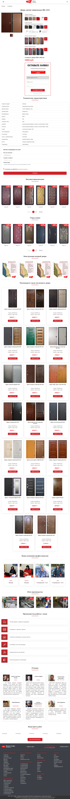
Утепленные (6, 755)
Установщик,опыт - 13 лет (42, 582)
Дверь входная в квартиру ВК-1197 (46, 535)
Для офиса (6, 764)
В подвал (5, 770)
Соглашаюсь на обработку (16, 169)
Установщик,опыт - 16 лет (57, 582)
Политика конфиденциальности (58, 765)
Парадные (6, 760)
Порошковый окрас (7, 781)
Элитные (22, 757)
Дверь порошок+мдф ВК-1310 (13, 384)
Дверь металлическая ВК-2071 (58, 422)
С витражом (6, 784)
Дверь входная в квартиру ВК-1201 (35, 497)
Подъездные (6, 766)
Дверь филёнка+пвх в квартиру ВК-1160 (57, 347)
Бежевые (39, 764)
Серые (38, 763)
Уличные (5, 773)
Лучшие (38, 754)
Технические (23, 776)
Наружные (22, 779)
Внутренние (22, 781)
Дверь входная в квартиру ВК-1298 (12, 346)
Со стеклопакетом (7, 793)
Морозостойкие (40, 757)
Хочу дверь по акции (38, 90)
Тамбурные (6, 761)
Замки (55, 763)
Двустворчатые (23, 770)
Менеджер (10, 582)
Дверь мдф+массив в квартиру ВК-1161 (35, 423)
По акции (39, 775)
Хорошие (39, 755)
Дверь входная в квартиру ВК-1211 (24, 535)
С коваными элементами (9, 787)
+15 (45, 18)
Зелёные (39, 770)
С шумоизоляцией (24, 764)
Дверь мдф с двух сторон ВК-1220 (58, 384)
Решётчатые (22, 778)
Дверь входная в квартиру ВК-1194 (35, 346)
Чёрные (38, 766)
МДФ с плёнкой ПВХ (8, 779)
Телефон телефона (8, 157)
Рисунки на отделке (58, 761)
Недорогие (22, 754)
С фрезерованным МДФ (8, 791)
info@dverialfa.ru (64, 746)
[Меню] (3, 1)
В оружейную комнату (8, 769)
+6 (45, 26)
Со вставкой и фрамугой (25, 773)
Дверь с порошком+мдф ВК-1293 (13, 497)
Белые (38, 767)
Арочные (22, 775)
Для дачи (5, 758)
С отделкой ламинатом (8, 790)
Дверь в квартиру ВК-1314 (12, 422)
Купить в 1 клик (12, 320)
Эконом (22, 755)
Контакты (56, 757)
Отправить (34, 173)
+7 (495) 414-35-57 (50, 745)
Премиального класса (24, 758)
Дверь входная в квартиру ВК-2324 (12, 309)
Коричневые (39, 762)
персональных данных (23, 169)
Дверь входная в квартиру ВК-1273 (57, 309)
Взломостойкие (23, 772)
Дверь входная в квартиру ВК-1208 (35, 384)
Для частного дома (7, 757)
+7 (45, 38)
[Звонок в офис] (67, 2)
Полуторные (22, 769)
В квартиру (6, 754)
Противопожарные (24, 766)
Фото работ (56, 755)
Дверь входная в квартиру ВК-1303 (35, 309)
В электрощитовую (7, 772)
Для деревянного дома (8, 767)
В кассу (5, 775)
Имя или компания (7, 152)
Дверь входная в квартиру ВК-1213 (57, 459)
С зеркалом (6, 785)
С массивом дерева (8, 788)
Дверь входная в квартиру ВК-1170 (12, 459)
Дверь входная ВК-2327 (57, 497)
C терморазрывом (24, 763)
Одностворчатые (23, 767)
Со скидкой (39, 778)
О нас (55, 754)
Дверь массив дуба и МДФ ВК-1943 (35, 459)
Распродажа (39, 776)
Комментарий (6, 162)
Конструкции (56, 758)
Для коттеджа (6, 763)
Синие (38, 769)
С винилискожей (7, 782)
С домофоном (23, 782)
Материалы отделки (58, 760)
